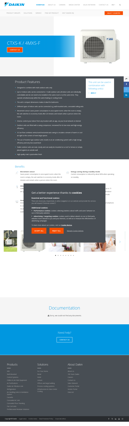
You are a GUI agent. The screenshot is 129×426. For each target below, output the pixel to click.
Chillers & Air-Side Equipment (17, 380)
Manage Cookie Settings (75, 231)
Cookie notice (32, 419)
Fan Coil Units (11, 406)
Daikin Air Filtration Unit (15, 386)
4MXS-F (93, 93)
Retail (39, 374)
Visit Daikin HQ (68, 13)
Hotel (39, 377)
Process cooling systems (45, 386)
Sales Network (73, 383)
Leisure (39, 380)
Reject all (56, 231)
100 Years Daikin (73, 374)
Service (38, 13)
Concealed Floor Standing (16, 403)
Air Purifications (12, 383)
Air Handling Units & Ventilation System (17, 393)
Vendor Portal (72, 389)
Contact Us (71, 380)
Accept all (38, 231)
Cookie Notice (66, 225)
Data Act (71, 392)
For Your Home (42, 371)
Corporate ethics (60, 419)
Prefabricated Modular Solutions (18, 409)
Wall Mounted (12, 374)
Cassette (10, 397)
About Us (71, 371)
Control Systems (12, 377)
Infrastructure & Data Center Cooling (47, 390)
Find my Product (52, 13)
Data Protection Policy (46, 419)
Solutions (28, 13)
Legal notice (23, 419)
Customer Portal (73, 386)
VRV (8, 371)
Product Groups (13, 13)
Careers (70, 377)
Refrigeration (11, 389)
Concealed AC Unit (13, 400)
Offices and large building (46, 383)
